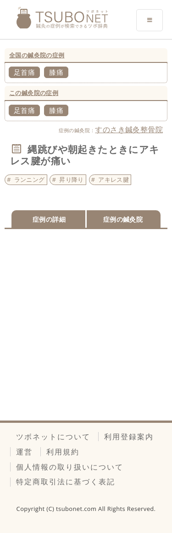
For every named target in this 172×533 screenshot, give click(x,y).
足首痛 (24, 72)
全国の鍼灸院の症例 (37, 55)
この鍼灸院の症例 (33, 93)
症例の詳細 (49, 219)
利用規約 (62, 452)
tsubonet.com (77, 509)
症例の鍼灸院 (123, 219)
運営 (24, 452)
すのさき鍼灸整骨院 (129, 129)
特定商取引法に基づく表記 (65, 482)
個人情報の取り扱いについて (69, 467)
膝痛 (56, 72)
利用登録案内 (129, 437)
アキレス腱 (113, 179)
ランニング (29, 179)
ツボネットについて (53, 437)
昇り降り (71, 179)
